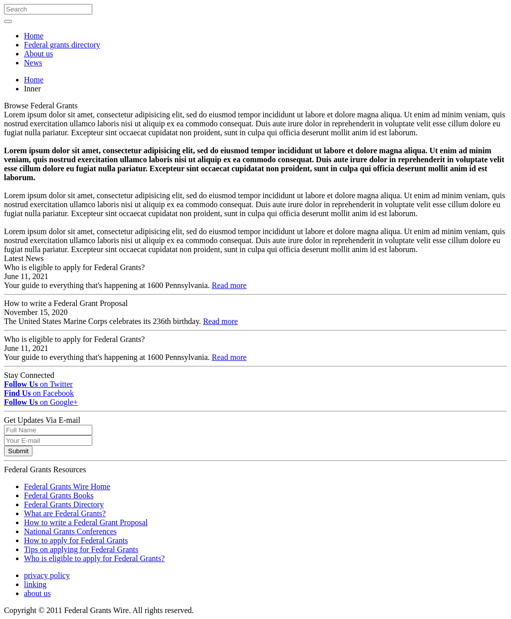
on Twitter (38, 384)
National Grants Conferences (70, 531)
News (33, 62)
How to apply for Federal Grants (76, 540)
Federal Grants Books (59, 495)
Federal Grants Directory (64, 504)
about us (37, 593)
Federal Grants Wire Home (67, 486)
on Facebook (39, 393)
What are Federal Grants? (65, 513)
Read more (229, 285)
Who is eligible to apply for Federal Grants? (94, 558)
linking (35, 584)
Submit (18, 451)
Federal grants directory (62, 44)
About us (38, 53)
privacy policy (47, 575)
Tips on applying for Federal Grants (81, 549)
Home (33, 35)
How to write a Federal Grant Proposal (86, 522)
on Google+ (41, 402)
